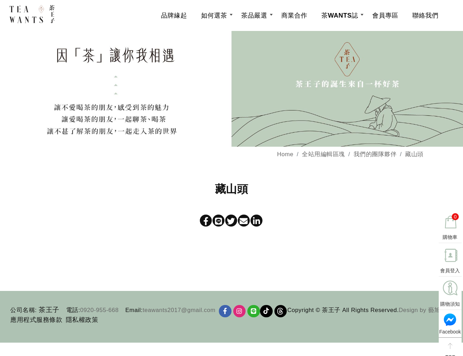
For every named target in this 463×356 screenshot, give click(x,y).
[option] (231, 93)
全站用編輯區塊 (323, 158)
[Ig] (240, 315)
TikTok (269, 315)
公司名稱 (22, 313)
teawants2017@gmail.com (178, 313)
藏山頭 (414, 158)
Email (133, 313)
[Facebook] (225, 315)
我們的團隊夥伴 (375, 158)
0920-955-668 (99, 313)
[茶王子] (54, 16)
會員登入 (449, 269)
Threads (284, 315)
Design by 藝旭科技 (149, 337)
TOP (449, 348)
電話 (72, 313)
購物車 (450, 225)
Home (285, 158)
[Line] (255, 315)
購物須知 (449, 302)
